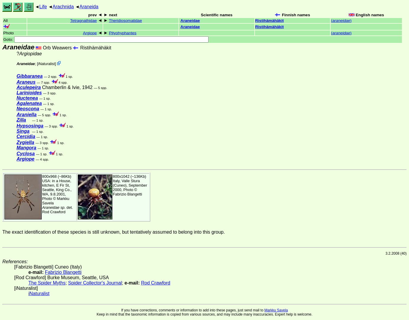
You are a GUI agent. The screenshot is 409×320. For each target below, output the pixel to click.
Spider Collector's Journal (95, 282)
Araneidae (190, 20)
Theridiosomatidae (125, 20)
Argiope (90, 33)
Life (43, 6)
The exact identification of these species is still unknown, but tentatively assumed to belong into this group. (113, 232)
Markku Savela (276, 310)
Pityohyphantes (122, 33)
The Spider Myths (46, 282)
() (341, 20)
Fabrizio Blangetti (127, 194)
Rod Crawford (54, 212)
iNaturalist (46, 64)
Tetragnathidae (83, 20)
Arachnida (63, 6)
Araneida (89, 6)
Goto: (105, 39)
